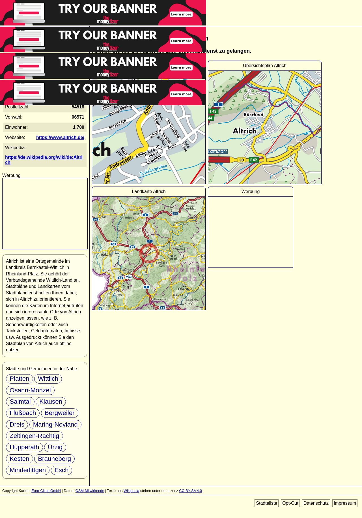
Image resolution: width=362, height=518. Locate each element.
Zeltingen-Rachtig (34, 435)
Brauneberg (54, 458)
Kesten (19, 458)
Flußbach (23, 412)
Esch (62, 470)
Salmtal (20, 401)
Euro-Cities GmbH (46, 491)
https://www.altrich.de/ (60, 137)
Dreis (17, 424)
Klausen (50, 401)
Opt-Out (290, 503)
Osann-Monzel (30, 390)
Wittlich (48, 378)
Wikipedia (131, 491)
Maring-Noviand (55, 424)
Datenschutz (316, 503)
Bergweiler (60, 412)
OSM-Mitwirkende (90, 491)
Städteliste (266, 503)
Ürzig (55, 447)
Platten (19, 378)
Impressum (345, 503)
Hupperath (24, 447)
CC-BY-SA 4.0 (190, 491)
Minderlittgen (28, 470)
